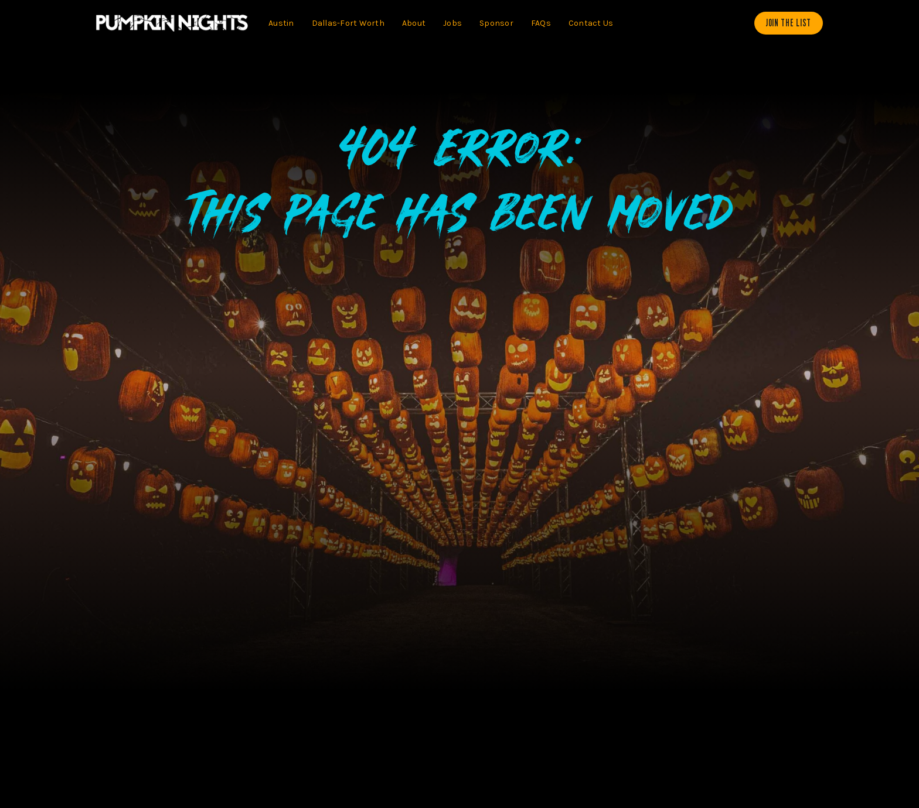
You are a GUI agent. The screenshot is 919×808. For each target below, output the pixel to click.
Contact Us (591, 23)
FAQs (541, 23)
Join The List (788, 23)
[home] (172, 23)
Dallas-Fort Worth (348, 23)
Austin (281, 23)
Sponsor (496, 23)
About (414, 23)
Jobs (452, 23)
